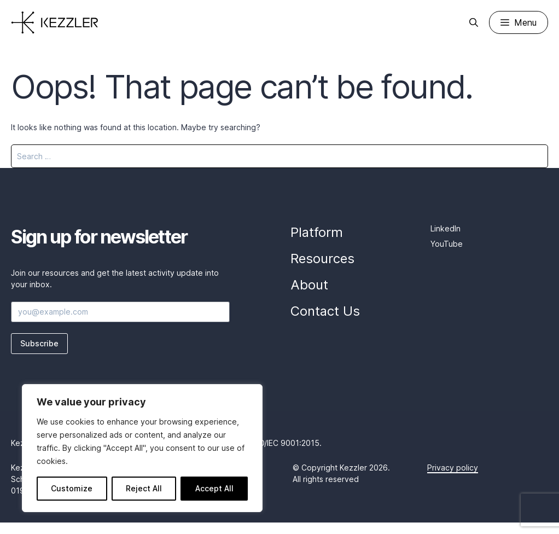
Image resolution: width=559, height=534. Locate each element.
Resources (322, 258)
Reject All (144, 488)
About (309, 285)
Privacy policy (452, 467)
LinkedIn (445, 228)
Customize (71, 488)
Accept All (214, 488)
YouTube (446, 243)
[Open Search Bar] (473, 22)
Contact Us (325, 311)
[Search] (532, 156)
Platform (316, 232)
